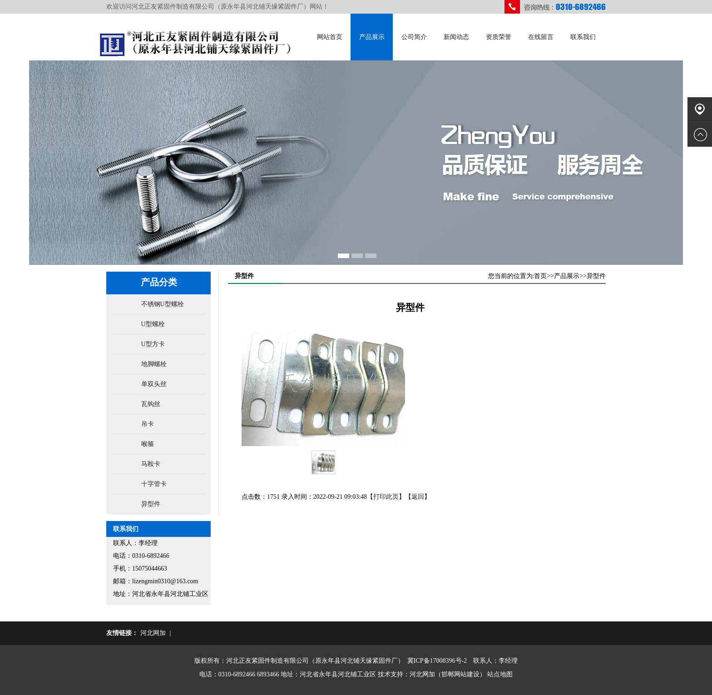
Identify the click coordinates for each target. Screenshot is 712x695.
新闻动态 (456, 37)
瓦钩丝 (150, 404)
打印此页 (386, 496)
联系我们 (583, 37)
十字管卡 (154, 484)
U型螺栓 (153, 324)
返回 (417, 496)
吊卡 (147, 424)
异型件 (150, 504)
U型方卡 (153, 344)
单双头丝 (154, 384)
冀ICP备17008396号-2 (437, 660)
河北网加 (153, 633)
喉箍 (147, 444)
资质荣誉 (498, 37)
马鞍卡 (150, 464)
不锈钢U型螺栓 (162, 304)
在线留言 (541, 37)
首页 (540, 276)
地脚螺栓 (154, 364)
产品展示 (372, 37)
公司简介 (414, 37)
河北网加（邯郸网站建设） (448, 674)
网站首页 (329, 37)
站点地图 (500, 674)
